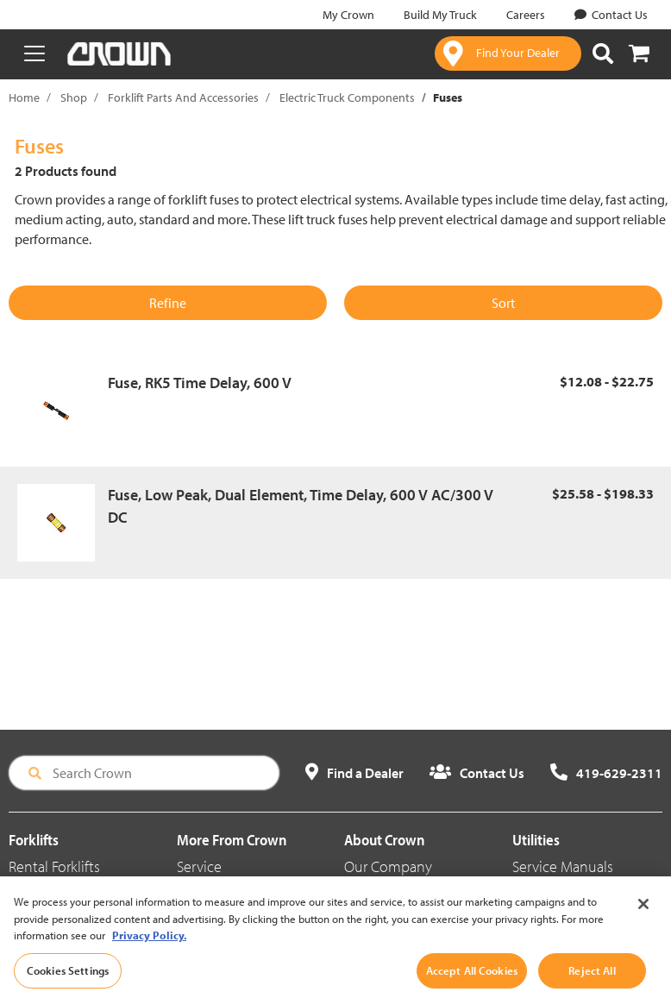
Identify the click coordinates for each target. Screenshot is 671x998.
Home (24, 97)
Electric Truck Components (347, 97)
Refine (167, 302)
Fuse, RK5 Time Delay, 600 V (200, 382)
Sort (503, 302)
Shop (73, 97)
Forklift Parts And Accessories (183, 97)
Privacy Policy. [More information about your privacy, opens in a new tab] (149, 955)
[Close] (643, 924)
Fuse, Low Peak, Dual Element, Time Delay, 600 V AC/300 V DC (300, 506)
